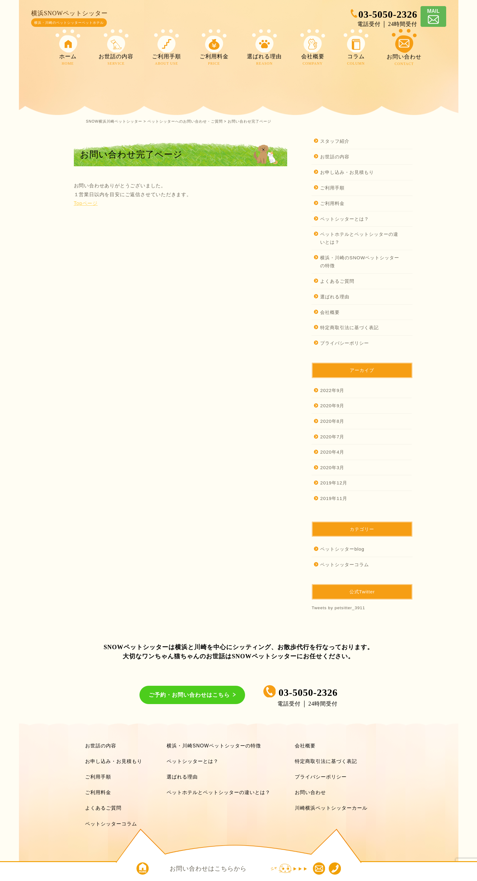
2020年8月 (332, 421)
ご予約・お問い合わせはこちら (189, 695)
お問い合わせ (310, 792)
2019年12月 (333, 482)
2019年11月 (333, 498)
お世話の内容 (334, 156)
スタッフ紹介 (334, 141)
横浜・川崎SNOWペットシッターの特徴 (214, 745)
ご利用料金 (332, 203)
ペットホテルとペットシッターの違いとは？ (359, 238)
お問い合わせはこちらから (208, 868)
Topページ (86, 203)
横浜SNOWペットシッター (69, 13)
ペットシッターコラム (344, 564)
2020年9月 (332, 405)
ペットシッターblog (342, 549)
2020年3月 (332, 467)
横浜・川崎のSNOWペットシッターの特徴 (359, 261)
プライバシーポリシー (344, 343)
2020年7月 (332, 436)
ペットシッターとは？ (344, 218)
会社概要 (330, 312)
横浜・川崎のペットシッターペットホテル (69, 22)
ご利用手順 (332, 187)
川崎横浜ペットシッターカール (331, 808)
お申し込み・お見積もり (347, 172)
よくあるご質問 (337, 281)
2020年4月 (332, 452)
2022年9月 (332, 390)
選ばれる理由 (334, 296)
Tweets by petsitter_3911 (338, 608)
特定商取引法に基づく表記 (349, 327)
